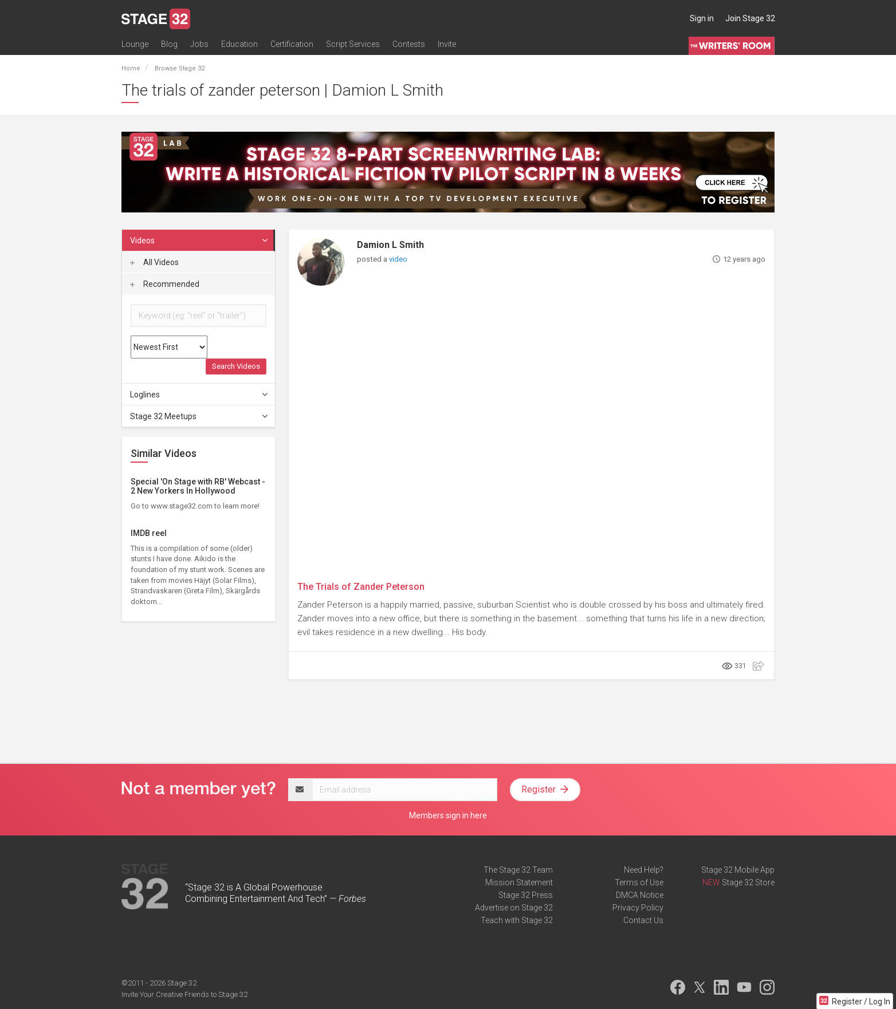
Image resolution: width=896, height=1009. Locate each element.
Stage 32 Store (748, 882)
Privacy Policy (637, 907)
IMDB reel (149, 533)
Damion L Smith (390, 244)
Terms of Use (639, 882)
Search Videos (236, 366)
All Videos (154, 262)
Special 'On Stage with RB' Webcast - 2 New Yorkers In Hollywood (198, 486)
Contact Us (643, 920)
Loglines (199, 394)
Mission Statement (519, 882)
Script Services (353, 44)
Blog (169, 44)
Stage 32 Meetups (199, 416)
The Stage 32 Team (518, 869)
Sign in (702, 18)
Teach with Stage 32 (517, 920)
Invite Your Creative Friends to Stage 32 (184, 994)
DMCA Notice (639, 895)
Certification (291, 44)
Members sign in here (448, 815)
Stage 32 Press (525, 895)
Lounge (134, 44)
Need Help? (643, 869)
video (398, 259)
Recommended (164, 284)
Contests (408, 44)
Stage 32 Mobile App (738, 869)
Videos (199, 240)
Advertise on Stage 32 (514, 907)
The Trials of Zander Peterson (361, 586)
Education (239, 44)
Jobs (199, 44)
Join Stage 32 (750, 18)
